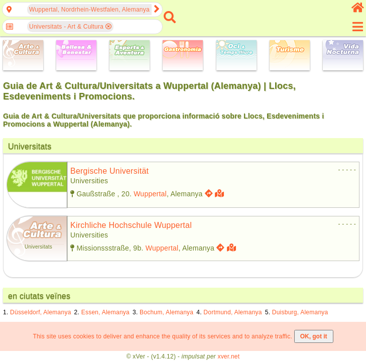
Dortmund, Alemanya (232, 312)
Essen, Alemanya (105, 312)
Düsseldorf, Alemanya (40, 312)
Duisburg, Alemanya (300, 312)
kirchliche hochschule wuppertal (131, 225)
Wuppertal (150, 194)
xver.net (228, 356)
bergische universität (109, 171)
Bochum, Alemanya (166, 312)
